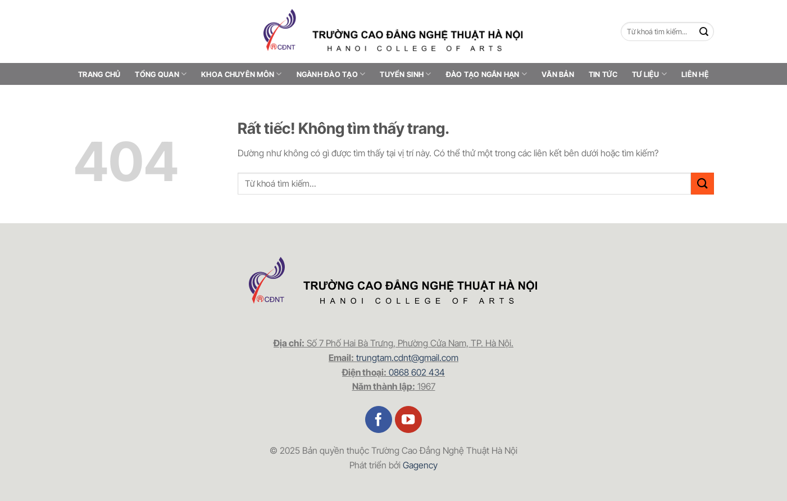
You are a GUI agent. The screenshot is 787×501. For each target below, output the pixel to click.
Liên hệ (695, 74)
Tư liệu (649, 74)
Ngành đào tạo (331, 74)
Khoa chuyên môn (241, 74)
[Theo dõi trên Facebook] (379, 420)
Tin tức (603, 74)
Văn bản (558, 74)
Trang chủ (99, 74)
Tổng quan (160, 74)
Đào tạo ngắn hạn (486, 74)
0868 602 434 (417, 372)
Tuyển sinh (405, 74)
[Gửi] (704, 31)
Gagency (420, 465)
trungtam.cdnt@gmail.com (407, 357)
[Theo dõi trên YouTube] (408, 420)
